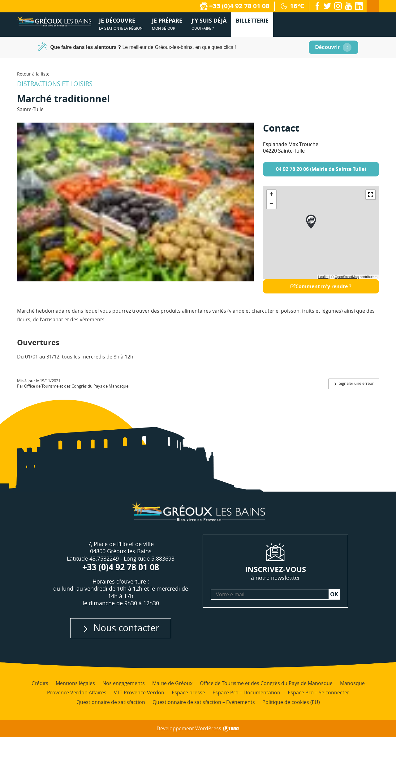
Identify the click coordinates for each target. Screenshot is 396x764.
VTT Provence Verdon (139, 692)
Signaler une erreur (356, 383)
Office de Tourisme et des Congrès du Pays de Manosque (266, 683)
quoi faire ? (209, 24)
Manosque (352, 683)
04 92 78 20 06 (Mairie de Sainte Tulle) (321, 169)
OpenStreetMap (347, 277)
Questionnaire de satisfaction (110, 702)
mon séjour (167, 24)
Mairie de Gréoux (172, 683)
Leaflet (323, 277)
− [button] (271, 204)
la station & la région (121, 24)
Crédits (40, 683)
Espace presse (188, 692)
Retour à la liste (33, 74)
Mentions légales (75, 683)
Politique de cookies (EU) (291, 702)
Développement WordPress (198, 728)
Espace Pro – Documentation (246, 692)
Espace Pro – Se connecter (318, 692)
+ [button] (271, 194)
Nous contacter (126, 627)
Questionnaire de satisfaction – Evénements (204, 702)
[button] (370, 194)
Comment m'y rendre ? (321, 286)
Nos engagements (123, 683)
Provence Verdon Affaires (76, 692)
